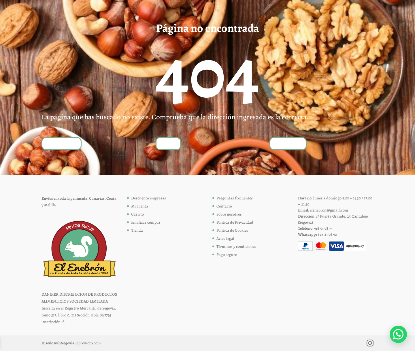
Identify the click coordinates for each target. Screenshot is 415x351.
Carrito (137, 214)
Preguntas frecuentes (234, 198)
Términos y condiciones (236, 246)
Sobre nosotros (229, 214)
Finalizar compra (145, 222)
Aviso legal (225, 238)
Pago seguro (226, 254)
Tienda (168, 143)
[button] (398, 334)
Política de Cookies (232, 230)
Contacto (224, 206)
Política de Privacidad (234, 222)
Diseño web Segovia (58, 343)
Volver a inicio (61, 143)
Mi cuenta (139, 206)
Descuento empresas (148, 198)
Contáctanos (288, 143)
